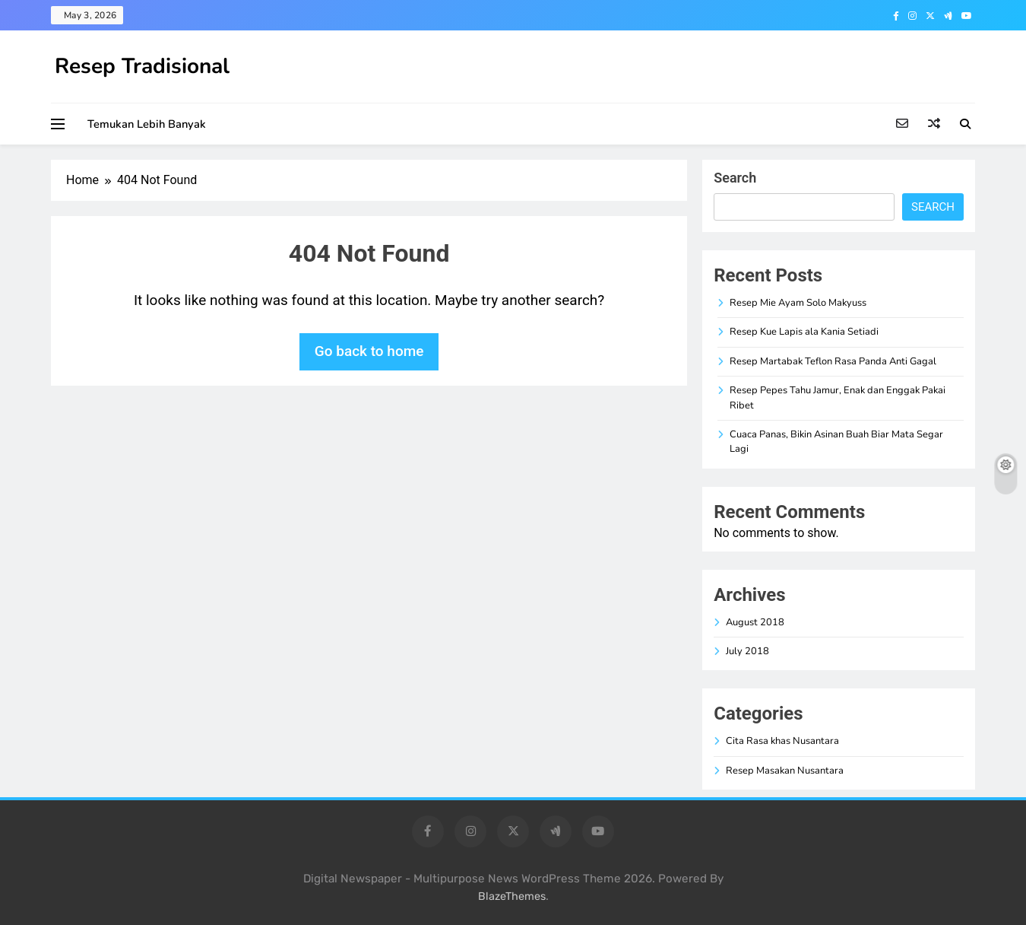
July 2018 (747, 651)
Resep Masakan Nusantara (785, 770)
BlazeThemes (512, 896)
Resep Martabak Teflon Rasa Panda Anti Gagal (833, 361)
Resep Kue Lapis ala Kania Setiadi (804, 332)
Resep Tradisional (142, 66)
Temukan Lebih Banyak (146, 124)
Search (735, 178)
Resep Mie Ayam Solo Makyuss (798, 303)
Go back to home (369, 351)
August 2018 (755, 622)
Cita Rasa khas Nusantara (782, 741)
